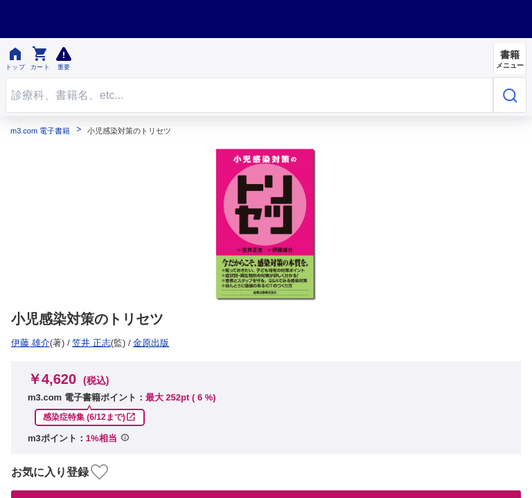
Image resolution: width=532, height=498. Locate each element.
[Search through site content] (249, 95)
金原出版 (34, 343)
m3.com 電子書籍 (40, 131)
